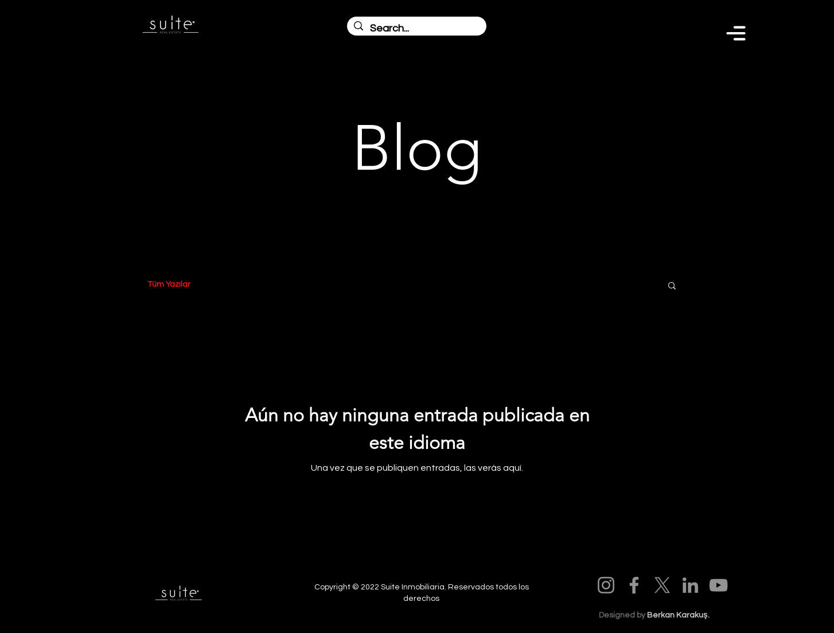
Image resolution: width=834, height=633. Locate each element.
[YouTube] (718, 585)
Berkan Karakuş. (678, 615)
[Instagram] (606, 585)
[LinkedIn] (690, 585)
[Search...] (416, 28)
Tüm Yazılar (168, 284)
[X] (662, 585)
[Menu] (736, 33)
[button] (672, 286)
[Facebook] (634, 585)
